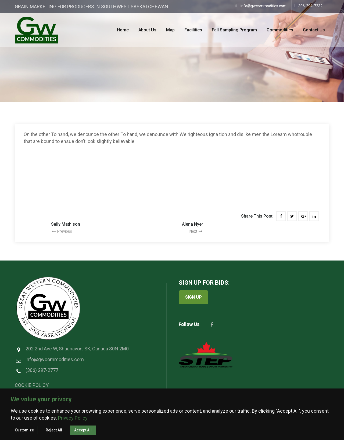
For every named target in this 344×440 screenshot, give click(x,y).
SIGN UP (193, 297)
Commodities (280, 29)
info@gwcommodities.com (263, 6)
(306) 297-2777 (42, 370)
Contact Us (314, 29)
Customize (24, 430)
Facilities (193, 29)
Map (170, 29)
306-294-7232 (310, 6)
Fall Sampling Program (234, 29)
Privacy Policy (73, 418)
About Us (147, 29)
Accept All (83, 430)
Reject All (54, 430)
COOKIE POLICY (32, 385)
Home (123, 29)
